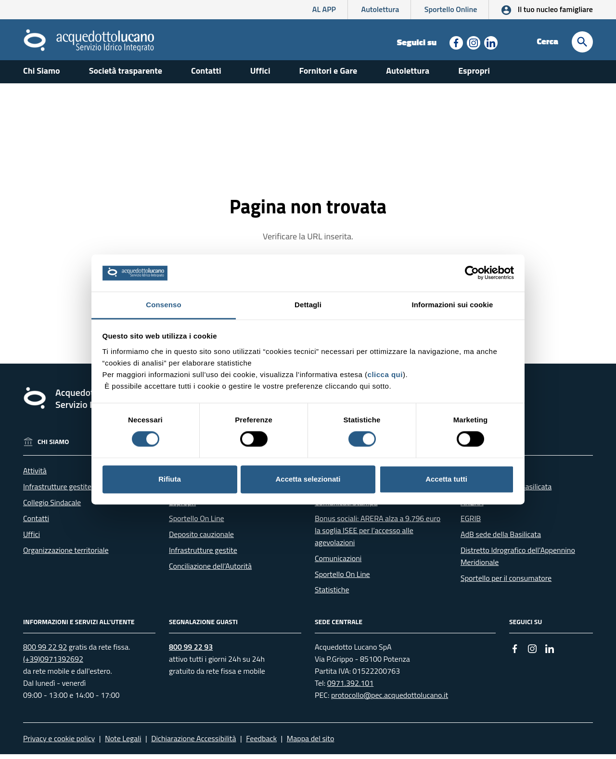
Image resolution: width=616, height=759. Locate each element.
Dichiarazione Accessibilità (193, 743)
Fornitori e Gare (328, 75)
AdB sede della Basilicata (501, 539)
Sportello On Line (196, 523)
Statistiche (332, 595)
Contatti (206, 75)
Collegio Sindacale (52, 507)
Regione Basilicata (490, 476)
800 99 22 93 (191, 652)
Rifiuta (169, 479)
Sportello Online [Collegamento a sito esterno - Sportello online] (450, 9)
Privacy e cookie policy (59, 743)
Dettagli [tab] (308, 305)
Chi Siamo (41, 75)
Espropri (474, 75)
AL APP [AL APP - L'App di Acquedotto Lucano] (324, 9)
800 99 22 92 (45, 652)
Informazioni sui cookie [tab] (452, 305)
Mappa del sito (310, 743)
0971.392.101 (350, 688)
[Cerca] (582, 41)
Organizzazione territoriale (66, 555)
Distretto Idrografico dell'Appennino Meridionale (518, 561)
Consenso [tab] (163, 305)
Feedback (261, 743)
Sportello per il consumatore (506, 583)
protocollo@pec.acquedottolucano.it (389, 700)
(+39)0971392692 (53, 664)
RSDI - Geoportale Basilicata (506, 491)
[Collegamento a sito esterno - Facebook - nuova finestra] (455, 42)
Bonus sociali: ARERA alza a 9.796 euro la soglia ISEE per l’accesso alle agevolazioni (377, 535)
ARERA (472, 507)
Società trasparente (125, 75)
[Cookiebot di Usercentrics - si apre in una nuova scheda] (472, 273)
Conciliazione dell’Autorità (210, 570)
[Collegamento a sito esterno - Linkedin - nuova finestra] (490, 42)
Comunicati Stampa (346, 507)
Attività (35, 476)
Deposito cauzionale (201, 539)
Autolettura (380, 9)
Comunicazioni (338, 563)
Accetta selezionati (307, 479)
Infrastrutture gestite (57, 491)
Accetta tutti (446, 479)
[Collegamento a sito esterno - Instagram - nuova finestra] (472, 42)
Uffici (260, 75)
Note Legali (123, 743)
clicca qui (385, 374)
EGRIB (471, 523)
